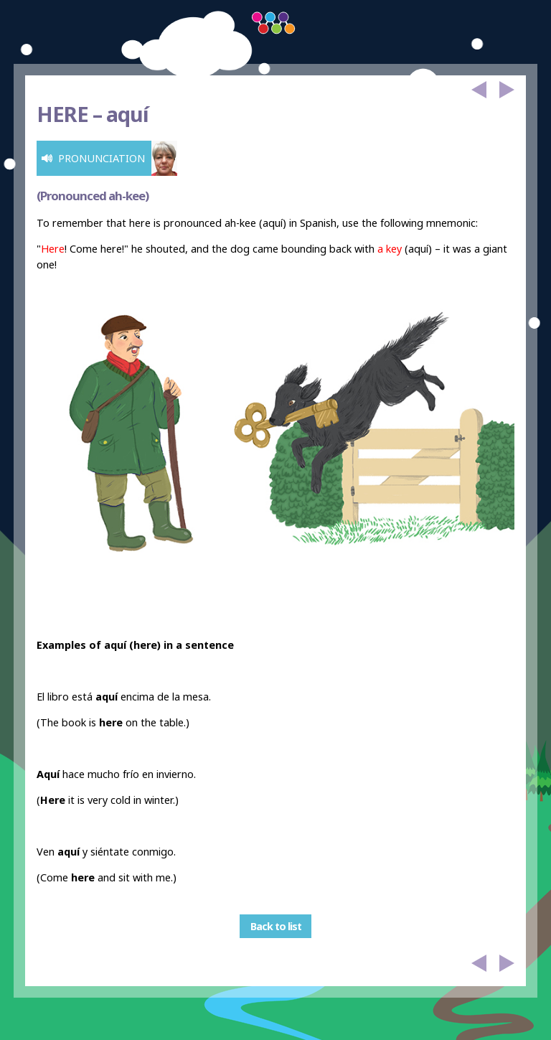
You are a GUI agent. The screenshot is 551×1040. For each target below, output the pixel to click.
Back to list (275, 926)
